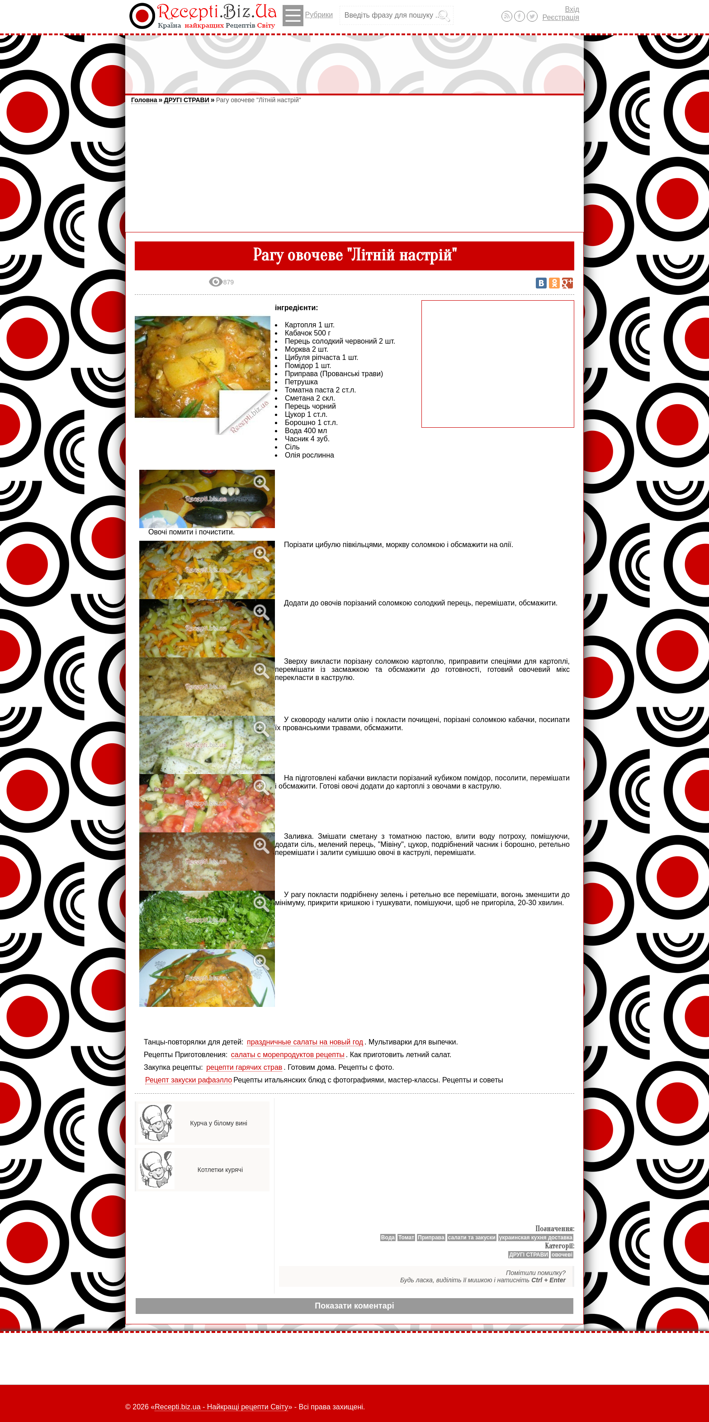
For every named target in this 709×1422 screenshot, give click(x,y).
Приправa (431, 1237)
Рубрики (308, 15)
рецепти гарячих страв (244, 1067)
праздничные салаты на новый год (305, 1042)
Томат (406, 1237)
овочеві (562, 1255)
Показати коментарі (354, 1305)
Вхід (572, 9)
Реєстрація (560, 17)
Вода (388, 1237)
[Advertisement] (354, 60)
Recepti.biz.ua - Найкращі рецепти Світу (221, 1407)
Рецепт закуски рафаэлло (188, 1080)
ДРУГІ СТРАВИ (186, 100)
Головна (144, 100)
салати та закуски (472, 1237)
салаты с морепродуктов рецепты (288, 1054)
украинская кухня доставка (535, 1237)
